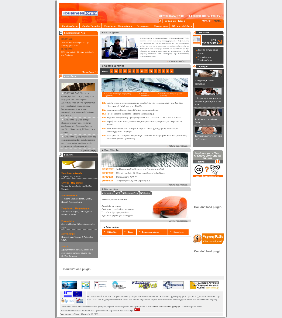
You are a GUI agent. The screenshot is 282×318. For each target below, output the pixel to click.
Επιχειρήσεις (142, 26)
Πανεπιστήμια (67, 237)
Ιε (111, 71)
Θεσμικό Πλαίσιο (68, 224)
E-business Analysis (69, 211)
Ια (130, 71)
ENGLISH (207, 21)
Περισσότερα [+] (89, 72)
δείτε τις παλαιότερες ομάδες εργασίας (171, 95)
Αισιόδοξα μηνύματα (111, 206)
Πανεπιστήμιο (160, 26)
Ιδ (116, 71)
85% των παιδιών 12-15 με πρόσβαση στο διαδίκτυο (140, 173)
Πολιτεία (77, 176)
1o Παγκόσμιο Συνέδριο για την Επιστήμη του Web (140, 169)
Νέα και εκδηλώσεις (181, 26)
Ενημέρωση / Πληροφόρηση (117, 26)
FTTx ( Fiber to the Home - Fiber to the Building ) (130, 113)
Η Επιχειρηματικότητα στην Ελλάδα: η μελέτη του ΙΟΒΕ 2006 (208, 101)
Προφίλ (64, 202)
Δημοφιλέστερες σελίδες (71, 250)
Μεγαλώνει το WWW (126, 176)
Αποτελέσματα (75, 202)
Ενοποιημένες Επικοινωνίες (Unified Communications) (132, 110)
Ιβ (125, 71)
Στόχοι (88, 199)
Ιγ (120, 71)
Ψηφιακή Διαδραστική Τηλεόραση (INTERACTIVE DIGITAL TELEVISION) (143, 117)
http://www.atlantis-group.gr (167, 306)
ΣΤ (150, 71)
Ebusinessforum (69, 26)
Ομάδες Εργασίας (90, 26)
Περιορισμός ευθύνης (69, 314)
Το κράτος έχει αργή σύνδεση (115, 212)
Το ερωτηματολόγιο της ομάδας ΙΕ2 (133, 180)
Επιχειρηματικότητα (150, 232)
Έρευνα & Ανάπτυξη (83, 237)
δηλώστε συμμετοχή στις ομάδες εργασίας (118, 95)
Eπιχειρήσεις (66, 176)
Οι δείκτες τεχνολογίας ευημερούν (118, 209)
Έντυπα (64, 186)
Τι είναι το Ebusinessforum (73, 199)
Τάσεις (130, 232)
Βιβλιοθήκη (112, 232)
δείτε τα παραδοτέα (145, 95)
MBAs (64, 240)
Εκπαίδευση (178, 232)
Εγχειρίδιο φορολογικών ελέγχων (117, 215)
